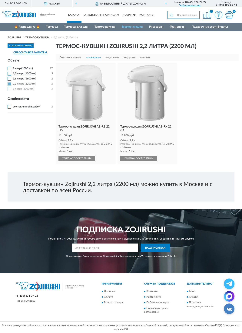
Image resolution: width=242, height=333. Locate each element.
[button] (190, 5)
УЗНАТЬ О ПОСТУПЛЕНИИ (76, 158)
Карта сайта (153, 297)
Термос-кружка (104, 26)
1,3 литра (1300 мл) (24, 73)
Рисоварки (156, 26)
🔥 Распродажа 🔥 (27, 26)
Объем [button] (13, 60)
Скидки (193, 297)
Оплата (108, 297)
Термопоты (177, 26)
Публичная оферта (157, 302)
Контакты (147, 15)
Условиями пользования (154, 256)
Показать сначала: (70, 57)
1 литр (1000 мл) (23, 68)
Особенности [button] (18, 99)
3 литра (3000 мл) (23, 89)
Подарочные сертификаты (210, 26)
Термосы (52, 26)
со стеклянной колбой (26, 106)
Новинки (129, 15)
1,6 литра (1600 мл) (24, 78)
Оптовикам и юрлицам (101, 15)
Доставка (109, 291)
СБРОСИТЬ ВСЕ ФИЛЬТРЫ (30, 52)
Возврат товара (113, 302)
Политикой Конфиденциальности (121, 256)
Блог (192, 291)
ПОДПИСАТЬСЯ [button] (155, 248)
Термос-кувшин (132, 26)
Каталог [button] (74, 15)
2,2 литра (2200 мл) (24, 83)
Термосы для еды (76, 26)
